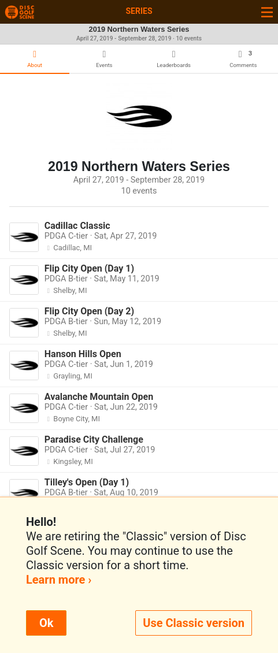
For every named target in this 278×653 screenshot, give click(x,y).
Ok (46, 623)
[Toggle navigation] (267, 12)
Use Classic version (193, 623)
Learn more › (58, 580)
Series (138, 11)
